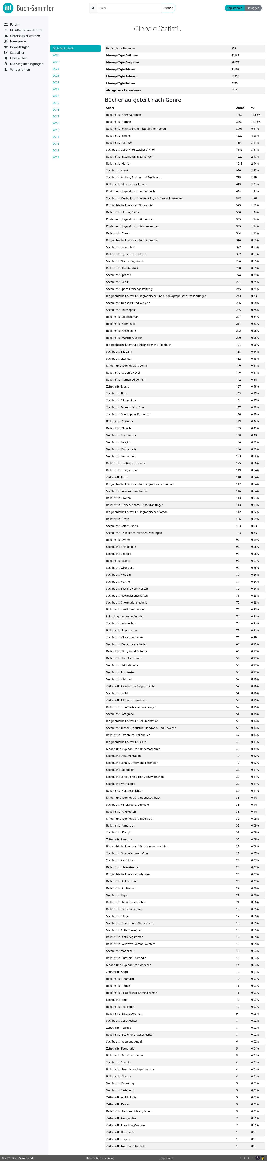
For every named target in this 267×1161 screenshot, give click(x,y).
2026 (56, 55)
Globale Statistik (63, 48)
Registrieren (234, 8)
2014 (56, 137)
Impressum (167, 1158)
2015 (56, 130)
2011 (56, 157)
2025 (56, 62)
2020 (56, 96)
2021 (56, 89)
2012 (56, 150)
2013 (56, 143)
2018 (56, 109)
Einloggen (253, 8)
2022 (56, 82)
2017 (56, 116)
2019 (56, 103)
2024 (56, 69)
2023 (56, 76)
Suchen (168, 8)
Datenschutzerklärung (100, 1158)
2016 (56, 123)
